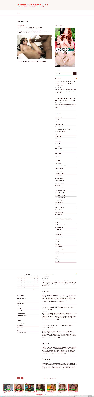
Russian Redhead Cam (60, 204)
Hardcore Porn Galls (59, 173)
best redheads (58, 117)
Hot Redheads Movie (21, 315)
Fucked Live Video (59, 168)
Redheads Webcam (59, 202)
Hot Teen (57, 239)
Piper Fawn (46, 291)
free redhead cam (59, 126)
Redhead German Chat (60, 192)
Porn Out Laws (58, 143)
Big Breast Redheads (59, 224)
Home (18, 13)
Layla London (46, 359)
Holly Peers (46, 277)
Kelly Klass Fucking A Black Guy (29, 28)
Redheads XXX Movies (60, 249)
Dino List (57, 119)
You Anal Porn (58, 153)
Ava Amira (45, 343)
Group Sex (19, 305)
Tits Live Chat (58, 209)
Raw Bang (57, 185)
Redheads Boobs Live (60, 197)
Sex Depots (58, 146)
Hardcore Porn (20, 310)
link (93, 376)
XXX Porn (57, 78)
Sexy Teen (57, 256)
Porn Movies (58, 244)
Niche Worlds (58, 136)
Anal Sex (19, 301)
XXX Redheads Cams (60, 212)
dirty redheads (58, 121)
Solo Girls (57, 258)
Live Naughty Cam (59, 178)
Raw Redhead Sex (59, 187)
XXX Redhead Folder (59, 151)
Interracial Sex (20, 318)
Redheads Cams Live (32, 4)
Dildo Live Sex (58, 163)
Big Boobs (57, 222)
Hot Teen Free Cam (59, 175)
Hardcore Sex (58, 232)
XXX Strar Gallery (59, 214)
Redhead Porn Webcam (60, 195)
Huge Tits (57, 241)
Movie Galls (57, 134)
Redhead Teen (20, 327)
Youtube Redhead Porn (60, 155)
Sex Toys (19, 330)
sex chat (57, 251)
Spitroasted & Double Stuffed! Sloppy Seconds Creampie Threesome (65, 83)
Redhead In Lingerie (21, 322)
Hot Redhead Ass (21, 313)
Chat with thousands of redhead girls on (31, 61)
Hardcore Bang (58, 170)
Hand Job (19, 308)
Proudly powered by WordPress (49, 378)
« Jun (21, 289)
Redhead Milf (20, 325)
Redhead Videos (58, 246)
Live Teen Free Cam (59, 183)
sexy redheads (58, 148)
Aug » (34, 289)
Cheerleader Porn (59, 227)
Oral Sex (19, 320)
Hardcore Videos (59, 234)
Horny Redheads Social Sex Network (63, 129)
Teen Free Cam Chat (59, 207)
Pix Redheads (58, 138)
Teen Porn (57, 261)
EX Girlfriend (58, 229)
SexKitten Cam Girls (59, 253)
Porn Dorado (58, 141)
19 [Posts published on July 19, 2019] (31, 282)
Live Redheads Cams (59, 180)
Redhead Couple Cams (60, 190)
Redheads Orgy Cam (59, 200)
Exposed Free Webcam (60, 166)
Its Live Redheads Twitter (60, 131)
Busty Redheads (20, 303)
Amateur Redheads (21, 298)
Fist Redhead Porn (59, 124)
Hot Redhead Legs (59, 236)
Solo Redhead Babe (21, 332)
